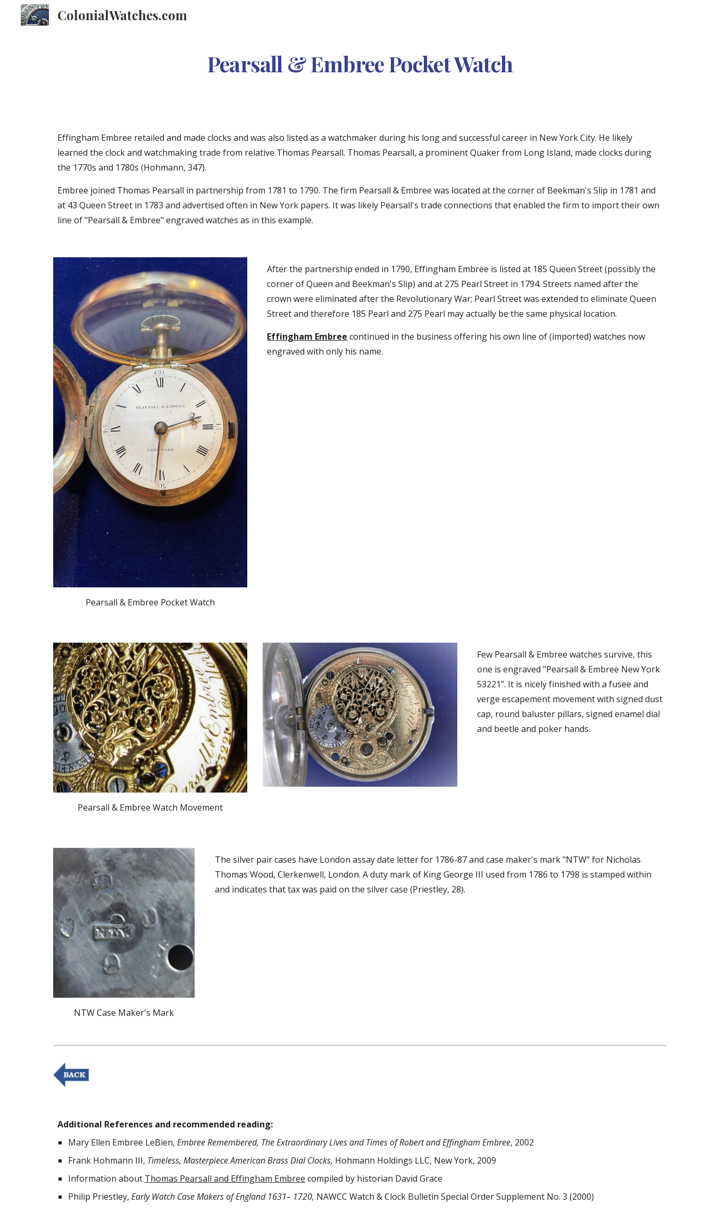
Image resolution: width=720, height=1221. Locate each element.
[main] (360, 60)
